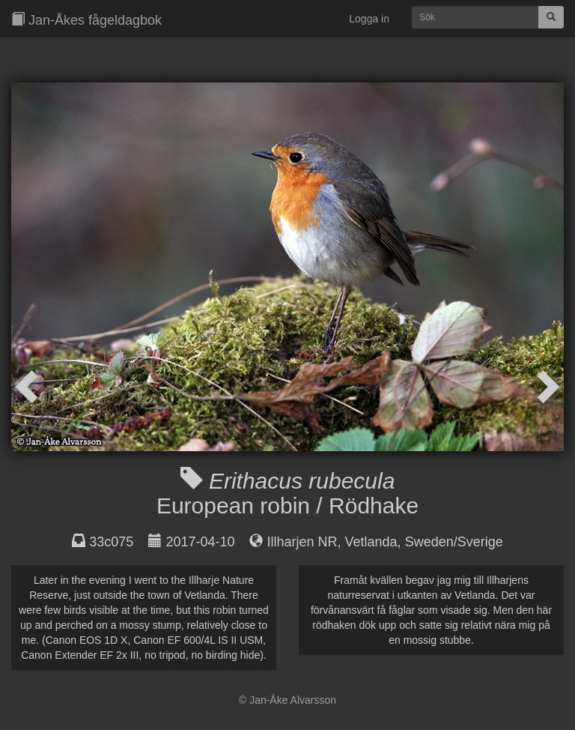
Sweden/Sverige (454, 541)
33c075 (111, 541)
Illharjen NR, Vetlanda (332, 541)
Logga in (369, 19)
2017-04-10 (199, 541)
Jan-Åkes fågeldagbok (86, 20)
